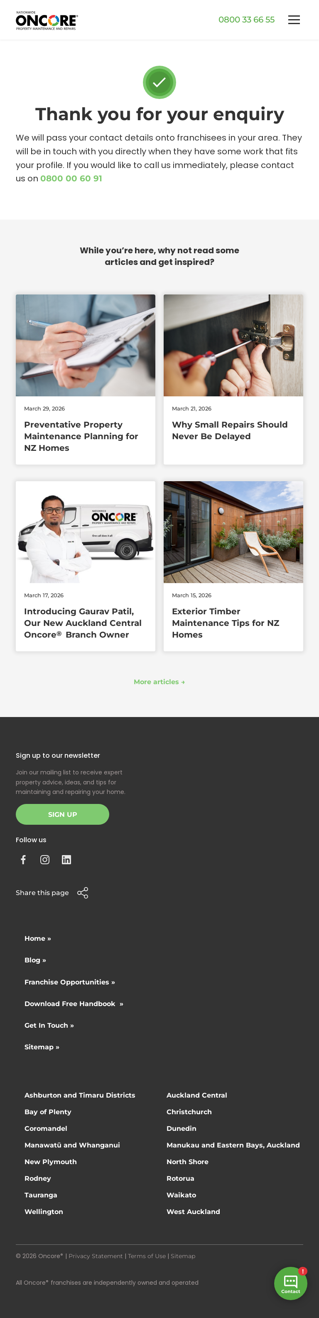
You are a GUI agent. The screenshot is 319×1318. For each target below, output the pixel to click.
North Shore (188, 1162)
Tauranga (41, 1195)
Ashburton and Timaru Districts (80, 1095)
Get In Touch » (49, 1025)
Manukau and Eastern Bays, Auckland (233, 1145)
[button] (294, 19)
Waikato (181, 1195)
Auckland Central (197, 1095)
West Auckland (193, 1212)
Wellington (44, 1212)
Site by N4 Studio (41, 1296)
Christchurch (189, 1112)
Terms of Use (147, 1256)
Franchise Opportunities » (70, 982)
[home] (47, 20)
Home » (38, 938)
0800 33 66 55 (246, 20)
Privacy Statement (96, 1256)
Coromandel (46, 1129)
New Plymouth (51, 1162)
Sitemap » (42, 1047)
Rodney (38, 1178)
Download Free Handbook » (74, 1004)
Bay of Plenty (48, 1112)
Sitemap (183, 1256)
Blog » (35, 960)
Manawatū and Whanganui (72, 1145)
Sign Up (62, 814)
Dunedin (181, 1129)
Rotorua (180, 1178)
